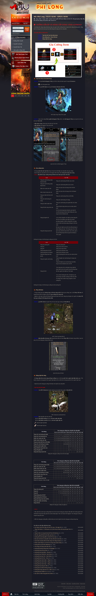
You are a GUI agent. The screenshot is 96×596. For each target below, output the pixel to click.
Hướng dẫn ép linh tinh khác (41, 550)
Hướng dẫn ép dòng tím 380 (41, 565)
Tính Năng (25, 594)
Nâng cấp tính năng (47, 39)
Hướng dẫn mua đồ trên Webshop (42, 544)
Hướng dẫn (61, 594)
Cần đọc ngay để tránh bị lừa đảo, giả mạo (44, 535)
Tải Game (90, 594)
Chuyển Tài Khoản (17, 44)
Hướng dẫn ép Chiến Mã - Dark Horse (43, 554)
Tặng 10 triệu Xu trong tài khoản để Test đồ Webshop (46, 533)
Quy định (71, 594)
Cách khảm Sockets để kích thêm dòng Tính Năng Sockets (48, 540)
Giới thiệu (63, 583)
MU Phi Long (20, 7)
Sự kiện (49, 594)
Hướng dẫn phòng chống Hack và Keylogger (45, 548)
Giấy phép (68, 583)
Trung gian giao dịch (20, 58)
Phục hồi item (54, 37)
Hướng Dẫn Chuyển (18, 40)
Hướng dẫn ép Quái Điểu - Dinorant (43, 552)
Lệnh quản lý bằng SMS (19, 50)
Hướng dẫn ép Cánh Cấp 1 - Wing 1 (43, 563)
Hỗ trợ (20, 54)
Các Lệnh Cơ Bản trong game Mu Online (44, 573)
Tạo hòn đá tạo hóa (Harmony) (44, 78)
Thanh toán (82, 583)
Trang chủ (34, 19)
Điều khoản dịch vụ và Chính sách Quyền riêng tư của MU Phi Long (71, 591)
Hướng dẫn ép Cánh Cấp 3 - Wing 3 (43, 560)
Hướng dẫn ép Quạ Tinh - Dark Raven (43, 556)
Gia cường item (46, 37)
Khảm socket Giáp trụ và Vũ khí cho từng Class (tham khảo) (48, 542)
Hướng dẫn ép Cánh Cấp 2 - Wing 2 (43, 561)
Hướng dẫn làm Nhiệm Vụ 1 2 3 (42, 571)
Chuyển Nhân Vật (17, 47)
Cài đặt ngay (20, 18)
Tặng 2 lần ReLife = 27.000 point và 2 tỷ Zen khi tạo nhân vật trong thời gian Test (53, 529)
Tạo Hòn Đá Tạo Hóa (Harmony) (50, 35)
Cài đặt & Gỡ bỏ (75, 583)
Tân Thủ (16, 594)
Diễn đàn (81, 594)
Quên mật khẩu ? (16, 33)
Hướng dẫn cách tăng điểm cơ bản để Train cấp (45, 536)
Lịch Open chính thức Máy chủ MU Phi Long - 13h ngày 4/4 (48, 527)
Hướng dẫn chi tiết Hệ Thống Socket (43, 567)
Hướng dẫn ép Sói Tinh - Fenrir (42, 558)
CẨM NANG (20, 36)
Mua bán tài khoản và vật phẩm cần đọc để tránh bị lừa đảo (48, 538)
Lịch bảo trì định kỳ (20, 62)
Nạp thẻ (25, 23)
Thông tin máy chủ (20, 66)
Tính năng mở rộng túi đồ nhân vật (42, 546)
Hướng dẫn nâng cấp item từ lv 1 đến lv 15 (44, 569)
